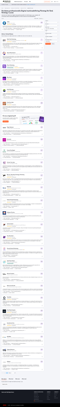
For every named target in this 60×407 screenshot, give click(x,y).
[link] (26, 1)
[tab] (4, 379)
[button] (52, 1)
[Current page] (12, 373)
